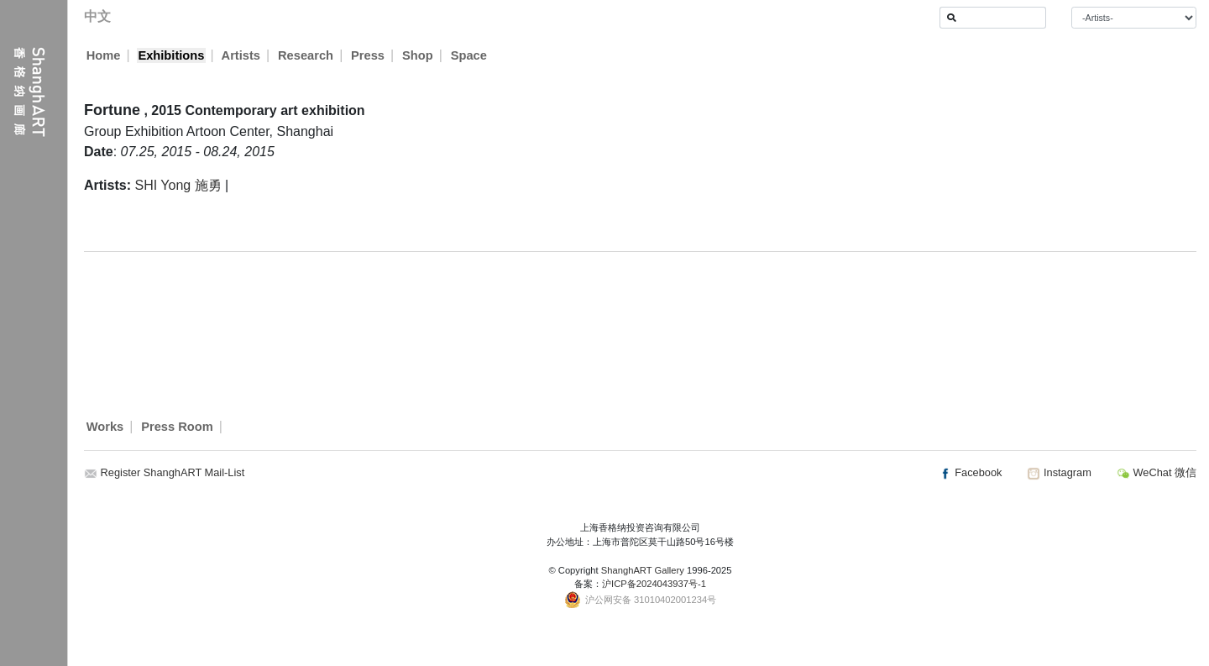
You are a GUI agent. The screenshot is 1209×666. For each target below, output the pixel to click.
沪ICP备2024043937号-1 (654, 584)
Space (470, 55)
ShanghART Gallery (642, 570)
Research (306, 55)
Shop (418, 55)
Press (368, 55)
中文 (97, 16)
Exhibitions (171, 55)
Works (105, 426)
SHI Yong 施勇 (177, 185)
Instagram (1059, 472)
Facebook (970, 472)
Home (103, 55)
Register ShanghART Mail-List (173, 472)
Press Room (177, 426)
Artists (241, 55)
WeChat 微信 (1156, 472)
